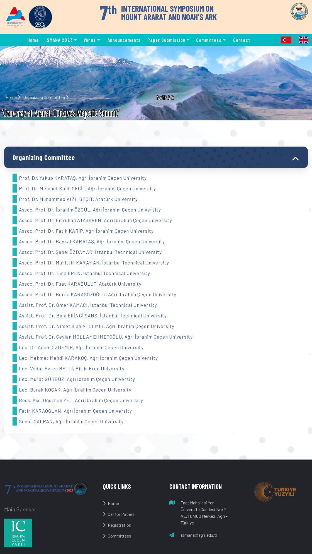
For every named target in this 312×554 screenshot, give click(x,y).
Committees (117, 535)
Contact (241, 40)
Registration (117, 525)
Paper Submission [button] (166, 40)
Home (33, 40)
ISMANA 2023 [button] (59, 40)
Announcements (124, 40)
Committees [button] (208, 40)
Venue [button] (90, 40)
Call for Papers (119, 514)
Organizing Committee (44, 157)
